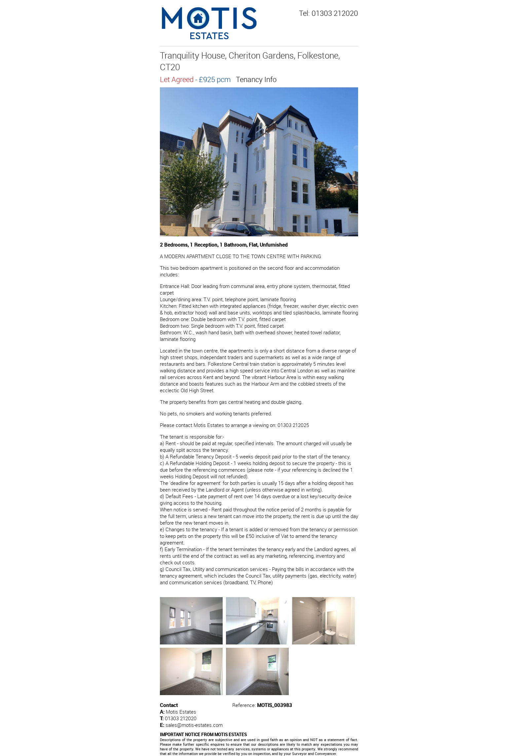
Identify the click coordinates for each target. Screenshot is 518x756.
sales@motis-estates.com (194, 725)
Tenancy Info (256, 79)
